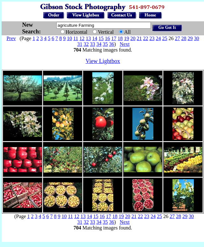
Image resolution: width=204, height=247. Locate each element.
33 (92, 44)
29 (190, 38)
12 (82, 38)
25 (164, 38)
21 (139, 38)
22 (145, 38)
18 (120, 38)
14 (94, 38)
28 (183, 38)
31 (79, 44)
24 (158, 38)
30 (196, 38)
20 (133, 38)
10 (69, 38)
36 (111, 44)
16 (107, 38)
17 (113, 38)
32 (86, 44)
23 (152, 38)
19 (126, 38)
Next (125, 44)
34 (99, 44)
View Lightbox (103, 61)
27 (177, 38)
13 (88, 38)
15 (101, 38)
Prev (11, 38)
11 (75, 38)
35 (105, 44)
